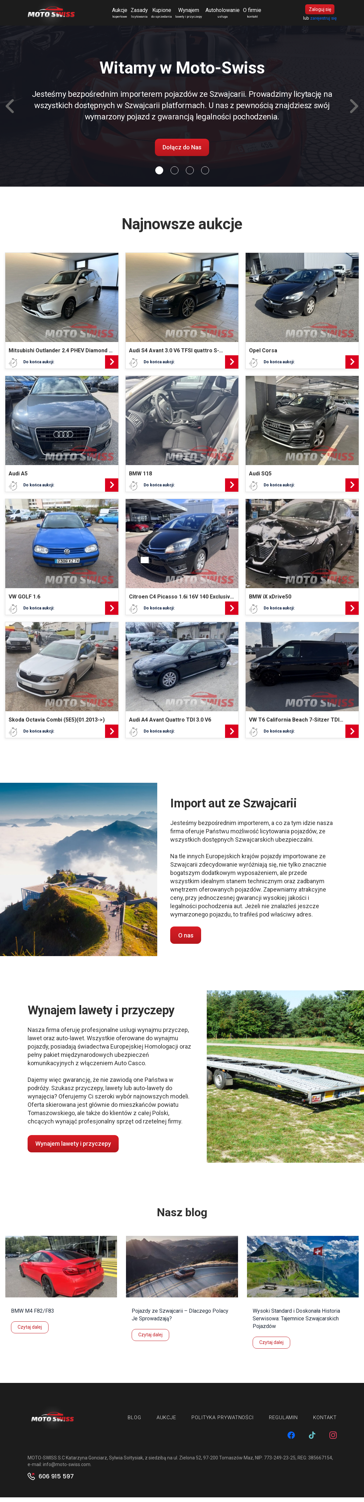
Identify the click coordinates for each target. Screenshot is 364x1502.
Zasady (143, 15)
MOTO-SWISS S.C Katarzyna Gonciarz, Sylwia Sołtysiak (85, 1462)
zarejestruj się (323, 20)
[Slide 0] (159, 175)
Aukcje (124, 15)
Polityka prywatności (222, 1422)
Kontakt (324, 1422)
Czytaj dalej (30, 1331)
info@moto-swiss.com (66, 1469)
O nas (185, 939)
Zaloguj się (320, 11)
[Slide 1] (175, 175)
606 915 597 (56, 1481)
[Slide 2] (190, 175)
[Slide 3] (205, 175)
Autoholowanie (227, 15)
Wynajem (193, 15)
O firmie (256, 15)
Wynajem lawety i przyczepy (73, 1148)
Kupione (166, 15)
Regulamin (283, 1422)
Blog (134, 1422)
